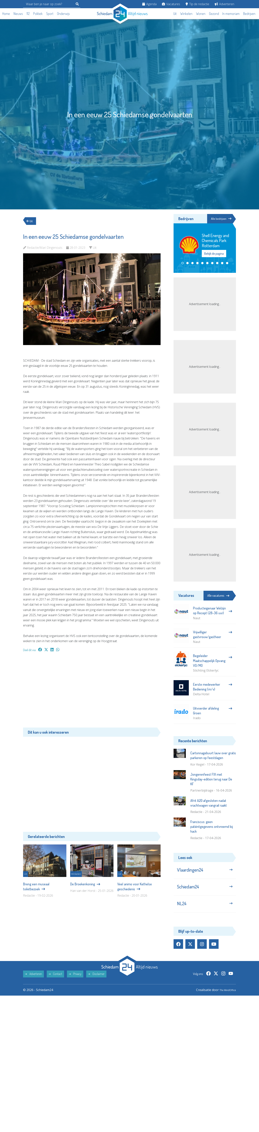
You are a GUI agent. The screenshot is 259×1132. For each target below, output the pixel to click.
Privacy (75, 980)
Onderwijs (63, 13)
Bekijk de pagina (214, 254)
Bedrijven (249, 13)
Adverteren (224, 4)
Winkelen (186, 13)
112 (28, 13)
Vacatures (171, 4)
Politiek (38, 13)
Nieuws (18, 13)
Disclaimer (96, 980)
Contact (55, 980)
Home (6, 13)
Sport (49, 13)
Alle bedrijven (218, 219)
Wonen (200, 13)
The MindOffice (225, 996)
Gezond (214, 13)
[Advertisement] (92, 691)
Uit (175, 13)
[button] (182, 263)
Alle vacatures (218, 595)
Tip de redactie (197, 4)
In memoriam (231, 13)
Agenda (149, 4)
